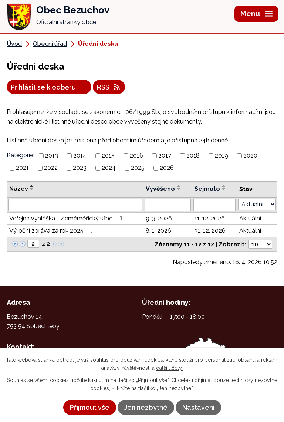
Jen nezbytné (146, 407)
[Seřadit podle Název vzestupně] (32, 186)
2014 (80, 155)
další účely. (169, 368)
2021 (22, 167)
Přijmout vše (89, 407)
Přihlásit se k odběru (49, 87)
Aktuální (250, 218)
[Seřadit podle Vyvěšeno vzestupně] (179, 186)
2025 (138, 167)
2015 (108, 155)
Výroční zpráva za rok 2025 (52, 230)
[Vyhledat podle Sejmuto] (214, 205)
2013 (51, 155)
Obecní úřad (50, 43)
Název (18, 188)
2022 (51, 167)
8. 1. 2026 (158, 230)
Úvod (14, 43)
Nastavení (198, 407)
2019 (221, 155)
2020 (250, 155)
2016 (136, 155)
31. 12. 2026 (210, 230)
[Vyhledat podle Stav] (257, 204)
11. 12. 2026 (210, 218)
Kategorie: (20, 155)
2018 (193, 155)
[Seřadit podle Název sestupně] (32, 189)
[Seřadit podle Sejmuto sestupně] (224, 189)
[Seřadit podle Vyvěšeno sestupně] (179, 189)
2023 (80, 167)
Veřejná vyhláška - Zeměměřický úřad (67, 218)
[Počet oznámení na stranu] (260, 244)
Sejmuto (207, 188)
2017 (164, 155)
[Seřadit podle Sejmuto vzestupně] (224, 186)
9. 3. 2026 (159, 218)
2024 (109, 167)
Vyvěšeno (160, 188)
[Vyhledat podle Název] (75, 205)
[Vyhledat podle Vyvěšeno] (168, 205)
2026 (167, 167)
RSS (109, 87)
